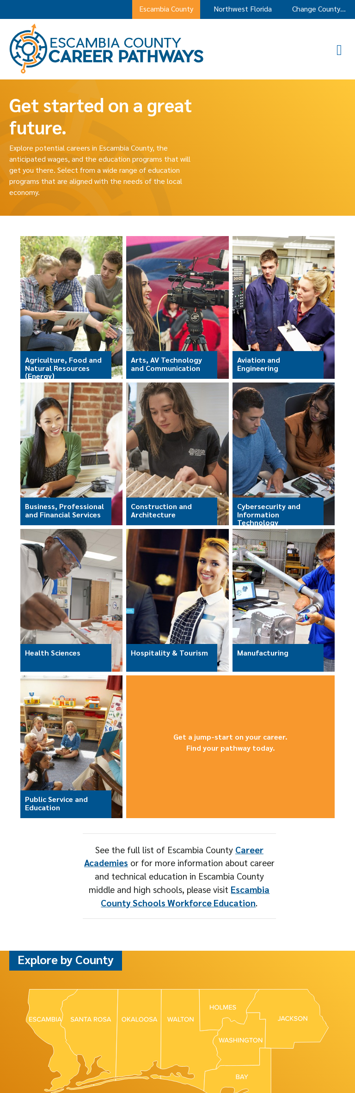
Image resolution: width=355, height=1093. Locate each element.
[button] (343, 49)
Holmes (115, 996)
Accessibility (201, 1066)
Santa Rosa (216, 996)
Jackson (145, 996)
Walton (250, 996)
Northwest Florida (243, 8)
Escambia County (166, 8)
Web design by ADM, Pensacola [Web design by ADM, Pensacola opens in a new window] (265, 1066)
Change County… (319, 8)
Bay (55, 996)
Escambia (82, 996)
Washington (286, 996)
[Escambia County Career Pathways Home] (106, 71)
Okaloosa (178, 996)
